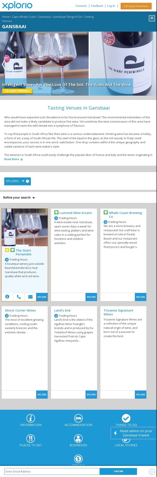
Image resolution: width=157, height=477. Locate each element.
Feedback (97, 6)
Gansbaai (44, 17)
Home (6, 17)
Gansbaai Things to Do (67, 17)
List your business (136, 6)
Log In (111, 6)
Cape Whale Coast (24, 17)
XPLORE (41, 297)
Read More (11, 159)
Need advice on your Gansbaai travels (136, 433)
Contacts (81, 6)
